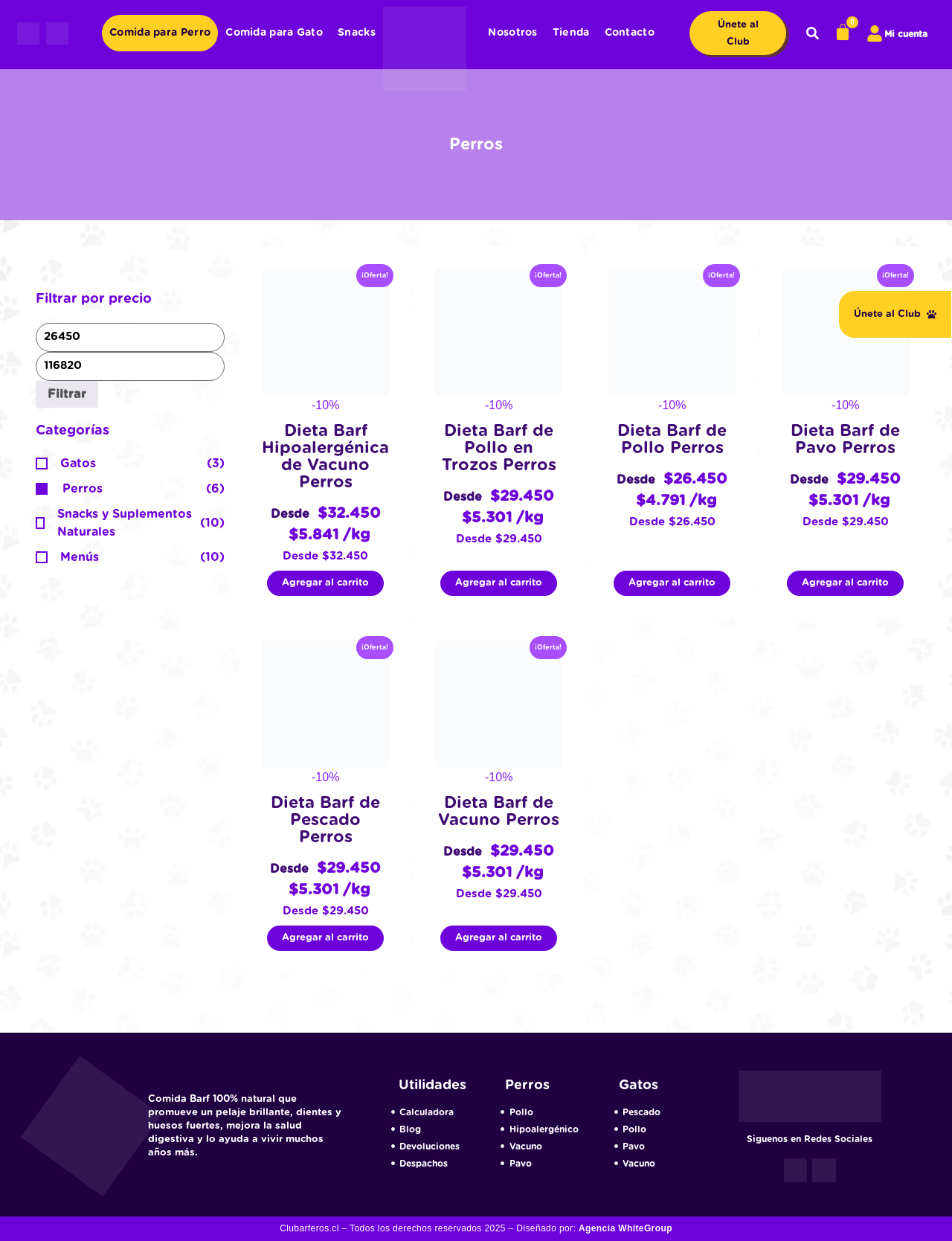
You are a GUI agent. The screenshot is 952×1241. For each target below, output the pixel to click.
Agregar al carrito (325, 583)
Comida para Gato (274, 33)
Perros (82, 489)
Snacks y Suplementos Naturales (124, 523)
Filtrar (67, 394)
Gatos (78, 463)
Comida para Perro (159, 33)
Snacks (357, 33)
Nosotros (512, 33)
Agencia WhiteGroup (625, 1228)
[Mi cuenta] (874, 33)
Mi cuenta (905, 34)
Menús (79, 557)
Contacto (629, 33)
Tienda (571, 33)
